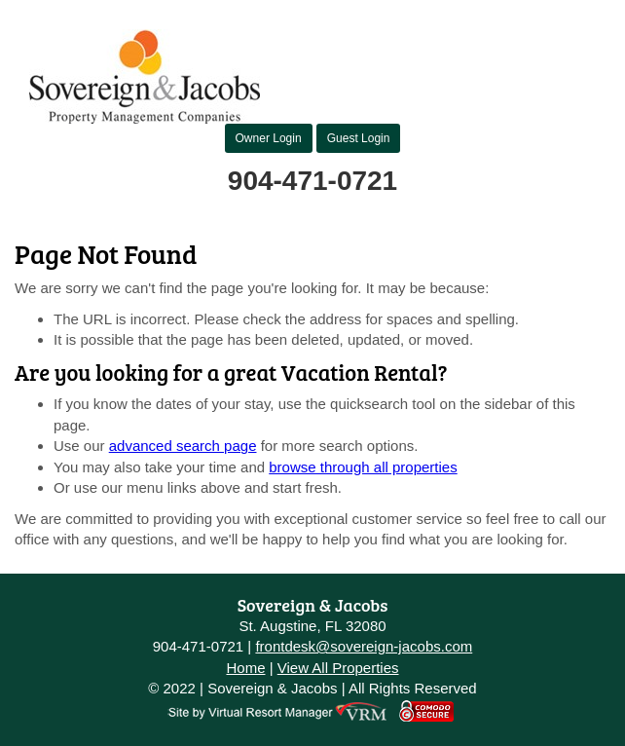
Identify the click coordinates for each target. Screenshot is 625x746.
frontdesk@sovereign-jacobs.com (363, 646)
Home (245, 667)
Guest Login (358, 138)
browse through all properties (363, 467)
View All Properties (338, 667)
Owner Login (269, 138)
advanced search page (183, 445)
